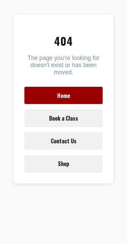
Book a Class (63, 118)
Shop (63, 164)
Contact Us (64, 141)
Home (63, 96)
